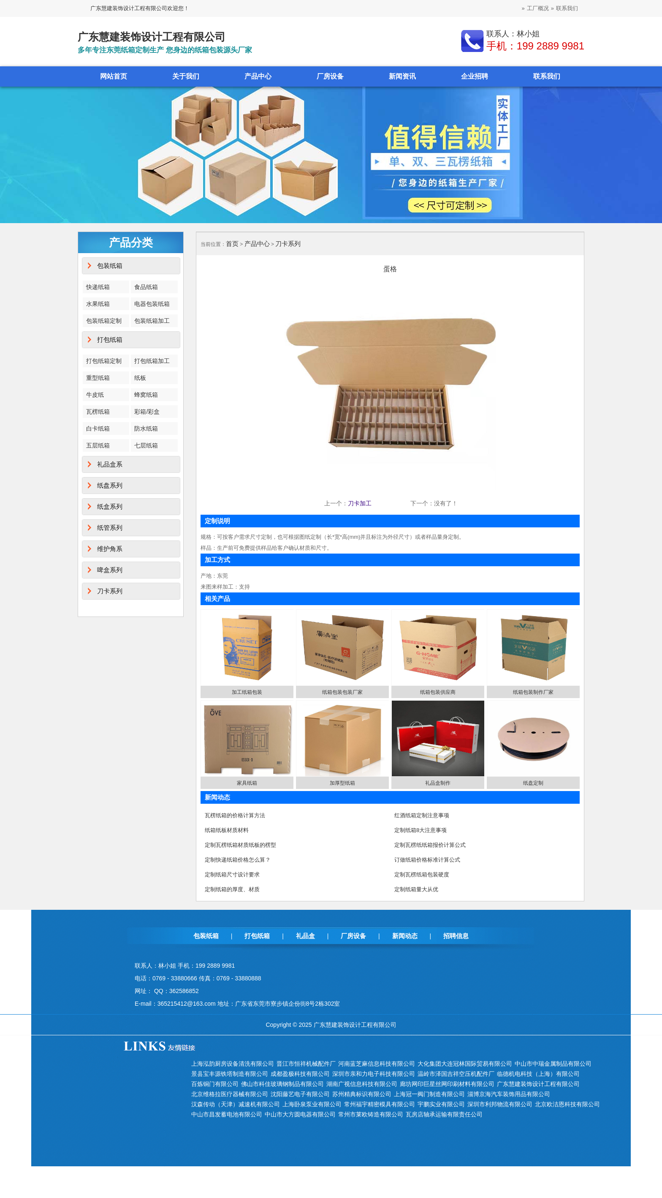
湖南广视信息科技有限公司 (361, 1084)
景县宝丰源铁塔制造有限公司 (229, 1073)
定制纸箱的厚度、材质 (232, 889)
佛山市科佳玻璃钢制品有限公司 (282, 1084)
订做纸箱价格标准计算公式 (427, 860)
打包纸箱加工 (152, 360)
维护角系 (109, 548)
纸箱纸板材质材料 (227, 830)
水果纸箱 (98, 303)
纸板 (140, 377)
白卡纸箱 (98, 428)
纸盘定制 (533, 783)
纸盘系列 (109, 485)
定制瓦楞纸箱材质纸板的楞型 (240, 845)
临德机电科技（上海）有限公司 (538, 1073)
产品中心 (257, 76)
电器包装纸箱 (152, 303)
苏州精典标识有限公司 (361, 1094)
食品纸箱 (146, 287)
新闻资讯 (402, 76)
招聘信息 (456, 935)
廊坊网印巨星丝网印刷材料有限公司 (447, 1084)
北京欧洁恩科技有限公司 (567, 1104)
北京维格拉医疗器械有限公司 (229, 1094)
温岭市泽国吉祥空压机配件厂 (456, 1073)
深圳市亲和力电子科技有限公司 (373, 1073)
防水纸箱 (146, 428)
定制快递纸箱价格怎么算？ (238, 860)
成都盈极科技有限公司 (300, 1073)
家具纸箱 (247, 783)
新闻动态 (405, 935)
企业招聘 (474, 76)
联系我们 (567, 8)
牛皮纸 (95, 394)
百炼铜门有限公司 (215, 1084)
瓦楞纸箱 (98, 411)
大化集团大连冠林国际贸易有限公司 (465, 1063)
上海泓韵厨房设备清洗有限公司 (232, 1063)
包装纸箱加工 (152, 320)
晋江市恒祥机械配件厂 (306, 1063)
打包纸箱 (109, 339)
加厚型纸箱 (342, 783)
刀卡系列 (109, 591)
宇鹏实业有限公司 (441, 1104)
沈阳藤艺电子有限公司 (300, 1094)
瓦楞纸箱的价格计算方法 (235, 815)
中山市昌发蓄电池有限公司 (226, 1114)
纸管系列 (109, 527)
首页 (232, 243)
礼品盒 (305, 935)
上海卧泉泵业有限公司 (312, 1104)
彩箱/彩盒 (147, 411)
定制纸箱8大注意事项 (420, 830)
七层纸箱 (146, 445)
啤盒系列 (109, 569)
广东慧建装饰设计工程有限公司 (538, 1084)
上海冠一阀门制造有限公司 (429, 1094)
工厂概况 (538, 8)
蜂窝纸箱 (146, 394)
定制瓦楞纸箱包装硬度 (421, 874)
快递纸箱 (98, 287)
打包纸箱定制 (104, 360)
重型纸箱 (98, 377)
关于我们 (185, 76)
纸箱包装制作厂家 (533, 692)
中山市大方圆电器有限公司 (300, 1114)
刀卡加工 (360, 503)
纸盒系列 (109, 506)
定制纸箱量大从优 (416, 889)
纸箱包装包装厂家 (342, 692)
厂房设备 (330, 76)
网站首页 (113, 76)
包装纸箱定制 (104, 320)
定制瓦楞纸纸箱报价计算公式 (430, 845)
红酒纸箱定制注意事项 (421, 815)
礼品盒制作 (437, 783)
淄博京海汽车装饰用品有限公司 (508, 1094)
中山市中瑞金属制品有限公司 (553, 1063)
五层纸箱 (98, 445)
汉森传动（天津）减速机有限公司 (235, 1104)
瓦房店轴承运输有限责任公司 (444, 1114)
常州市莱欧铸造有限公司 (370, 1114)
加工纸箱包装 (247, 692)
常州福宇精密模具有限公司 (379, 1104)
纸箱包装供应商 (438, 692)
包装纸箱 (109, 265)
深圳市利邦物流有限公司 (499, 1104)
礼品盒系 (109, 464)
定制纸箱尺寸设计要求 (232, 874)
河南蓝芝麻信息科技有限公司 (376, 1063)
